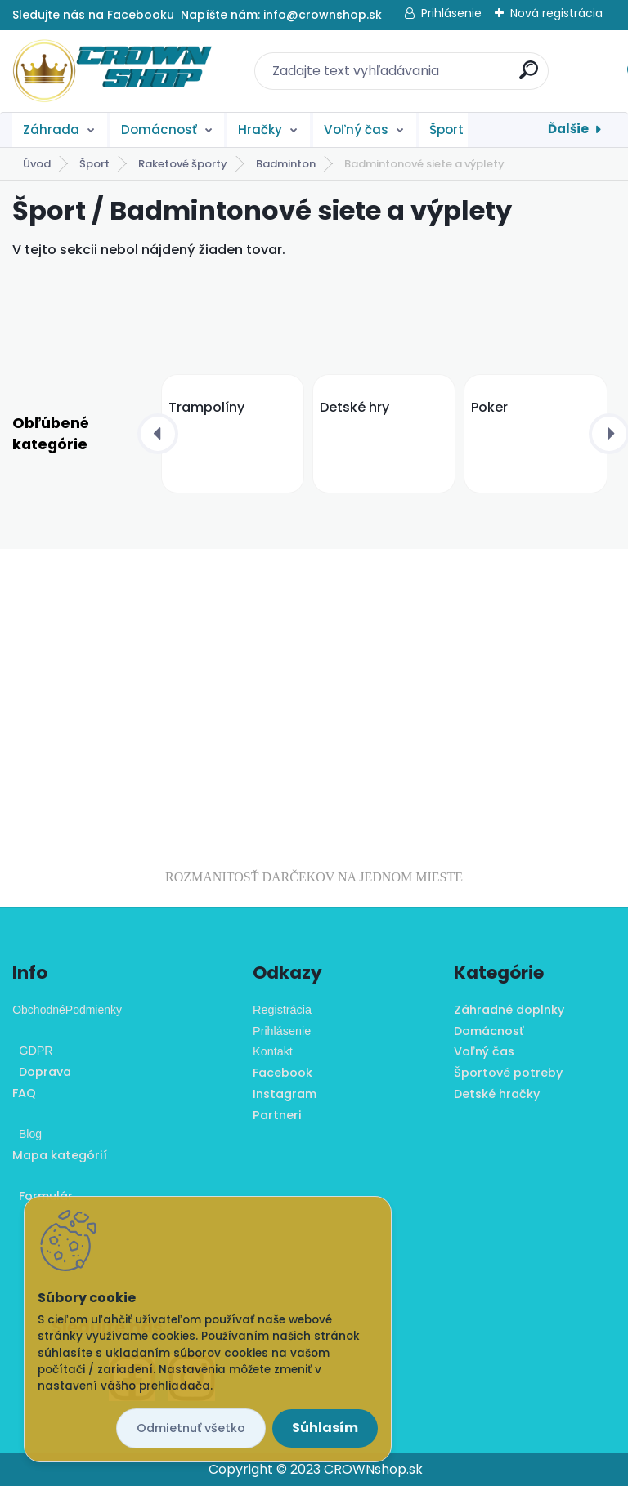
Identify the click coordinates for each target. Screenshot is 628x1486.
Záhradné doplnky (509, 1010)
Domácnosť (159, 129)
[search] (528, 76)
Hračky (260, 129)
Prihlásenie (451, 13)
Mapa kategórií (59, 1155)
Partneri (277, 1115)
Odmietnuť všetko (191, 1428)
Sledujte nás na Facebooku (93, 15)
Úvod (37, 164)
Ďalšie (568, 128)
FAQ (24, 1093)
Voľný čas (356, 129)
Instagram (284, 1094)
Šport (446, 129)
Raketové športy (182, 164)
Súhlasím (325, 1427)
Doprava (41, 1072)
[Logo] (112, 71)
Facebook (282, 1072)
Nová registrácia (556, 13)
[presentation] (157, 433)
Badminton (286, 164)
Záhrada (51, 129)
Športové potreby (508, 1072)
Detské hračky (497, 1094)
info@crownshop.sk (322, 15)
